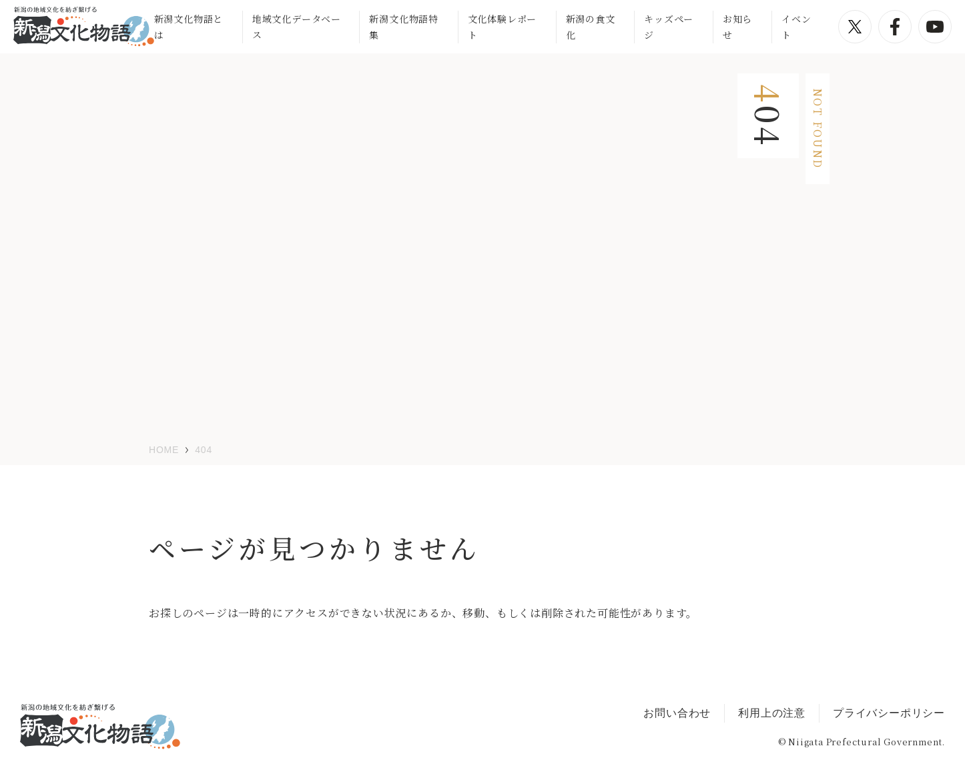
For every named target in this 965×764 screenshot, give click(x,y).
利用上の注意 (772, 713)
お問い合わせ (677, 713)
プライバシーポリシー (889, 713)
